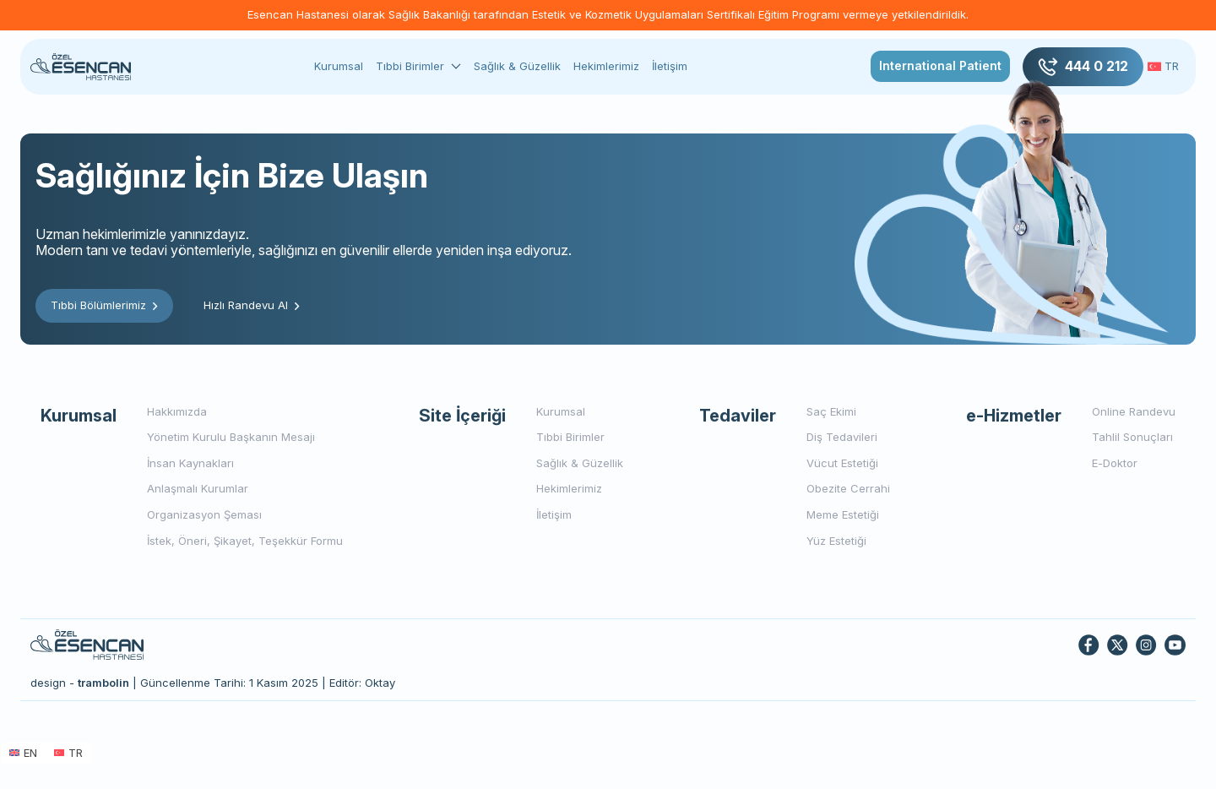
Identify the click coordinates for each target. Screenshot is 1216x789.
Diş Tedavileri (841, 436)
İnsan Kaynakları (190, 463)
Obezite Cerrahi (848, 488)
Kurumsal (338, 66)
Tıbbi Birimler (410, 66)
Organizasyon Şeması (204, 514)
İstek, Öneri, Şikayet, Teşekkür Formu (245, 540)
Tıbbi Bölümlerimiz (104, 305)
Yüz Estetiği (836, 540)
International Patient (940, 65)
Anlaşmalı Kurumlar (197, 488)
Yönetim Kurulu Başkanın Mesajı (231, 436)
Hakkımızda (177, 411)
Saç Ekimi (831, 411)
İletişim (669, 66)
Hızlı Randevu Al (252, 305)
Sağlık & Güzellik (517, 66)
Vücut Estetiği (842, 463)
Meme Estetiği (842, 514)
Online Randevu (1133, 411)
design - (79, 682)
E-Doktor (1114, 463)
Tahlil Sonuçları (1132, 436)
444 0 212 (1083, 67)
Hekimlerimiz (606, 66)
